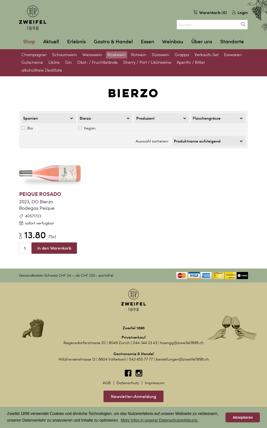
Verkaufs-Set (206, 54)
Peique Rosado (40, 192)
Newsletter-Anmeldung (133, 394)
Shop (29, 41)
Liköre (54, 62)
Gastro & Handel (113, 41)
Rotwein (138, 54)
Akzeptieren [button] (243, 417)
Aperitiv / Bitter (191, 62)
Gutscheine (32, 62)
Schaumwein (64, 54)
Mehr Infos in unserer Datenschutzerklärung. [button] (159, 420)
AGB (107, 381)
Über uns (201, 41)
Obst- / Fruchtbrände (97, 62)
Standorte (232, 41)
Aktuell (51, 41)
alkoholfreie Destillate (41, 70)
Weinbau (172, 41)
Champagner (34, 54)
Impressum (154, 381)
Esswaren (233, 54)
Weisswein (92, 54)
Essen (147, 41)
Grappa (182, 54)
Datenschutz (128, 381)
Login (240, 12)
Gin (68, 62)
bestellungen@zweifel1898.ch (182, 357)
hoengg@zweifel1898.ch (182, 341)
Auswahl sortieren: (152, 140)
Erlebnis (76, 41)
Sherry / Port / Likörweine (147, 62)
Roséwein (116, 54)
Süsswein (160, 54)
